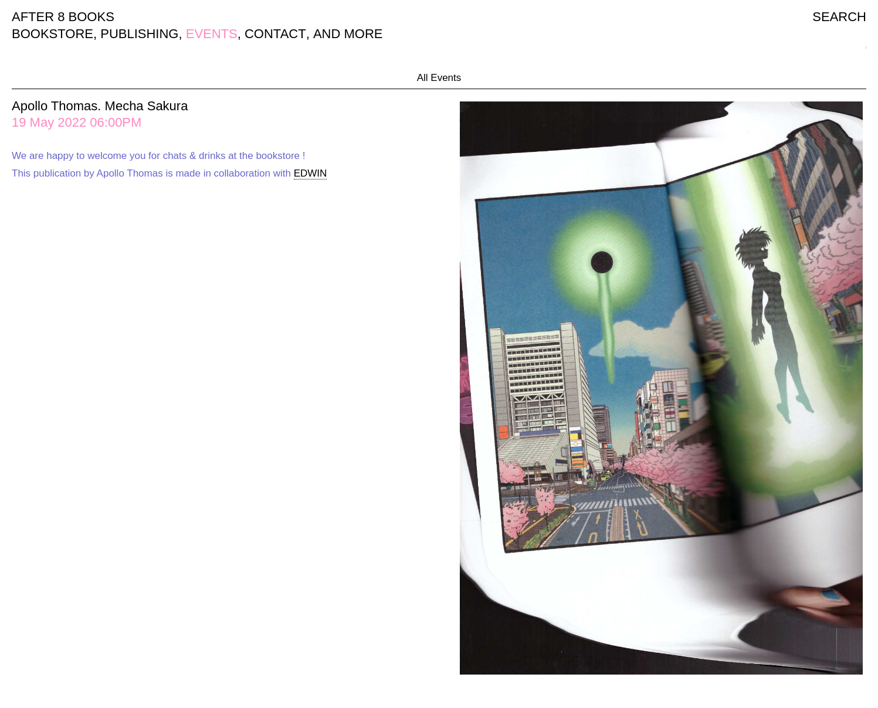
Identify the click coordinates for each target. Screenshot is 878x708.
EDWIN (310, 173)
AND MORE (348, 33)
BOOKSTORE (52, 33)
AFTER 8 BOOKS (63, 16)
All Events (439, 77)
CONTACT (275, 33)
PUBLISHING (139, 33)
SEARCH (839, 16)
